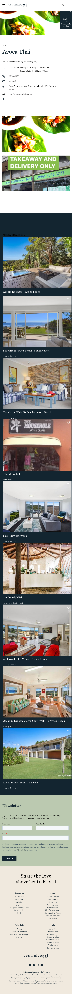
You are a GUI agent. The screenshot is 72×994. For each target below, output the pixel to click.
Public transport (52, 905)
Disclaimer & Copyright (19, 934)
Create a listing (53, 937)
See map (12, 89)
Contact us (52, 929)
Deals (19, 913)
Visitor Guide (52, 899)
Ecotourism (52, 918)
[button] (70, 12)
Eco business (53, 945)
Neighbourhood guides (19, 907)
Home (4, 45)
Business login (52, 934)
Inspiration (19, 902)
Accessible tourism (53, 916)
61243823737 (14, 76)
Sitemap (19, 937)
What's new (19, 896)
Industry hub (53, 931)
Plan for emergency (52, 910)
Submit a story (53, 942)
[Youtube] (42, 965)
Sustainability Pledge (53, 913)
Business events (52, 948)
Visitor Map (52, 902)
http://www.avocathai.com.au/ (20, 94)
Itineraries (19, 905)
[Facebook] (34, 965)
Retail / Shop (8, 479)
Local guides (19, 910)
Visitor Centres (53, 896)
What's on (19, 899)
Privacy (19, 929)
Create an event (52, 940)
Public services (52, 907)
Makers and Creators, (11, 603)
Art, (21, 603)
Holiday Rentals (9, 356)
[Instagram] (38, 965)
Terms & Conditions (19, 931)
